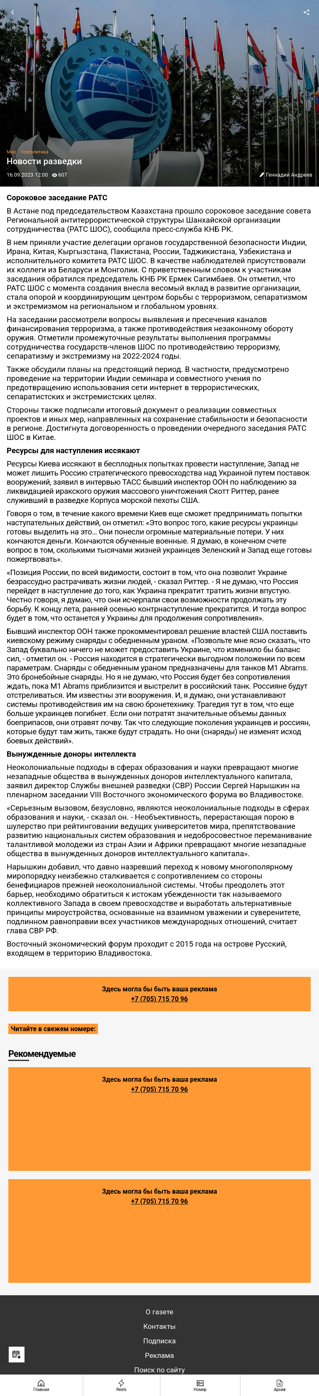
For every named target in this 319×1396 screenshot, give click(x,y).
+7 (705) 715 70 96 (159, 999)
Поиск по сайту (159, 1370)
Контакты (159, 1326)
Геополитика (34, 152)
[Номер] (200, 1385)
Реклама (159, 1355)
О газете (159, 1312)
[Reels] (121, 1385)
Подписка (159, 1341)
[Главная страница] (41, 1385)
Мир (11, 152)
